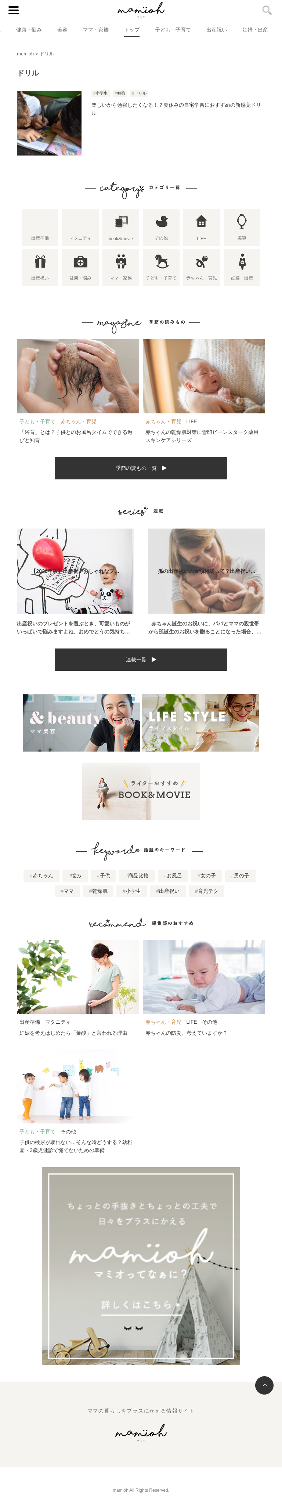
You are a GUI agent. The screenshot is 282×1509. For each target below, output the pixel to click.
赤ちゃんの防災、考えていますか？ (186, 1033)
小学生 (101, 93)
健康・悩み (29, 30)
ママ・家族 (96, 30)
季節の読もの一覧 (136, 468)
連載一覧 (136, 659)
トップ (132, 30)
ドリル (140, 93)
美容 (62, 30)
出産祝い (216, 30)
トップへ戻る (264, 1385)
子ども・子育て (173, 30)
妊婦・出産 (255, 30)
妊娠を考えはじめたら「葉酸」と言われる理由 (73, 1033)
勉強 (121, 93)
